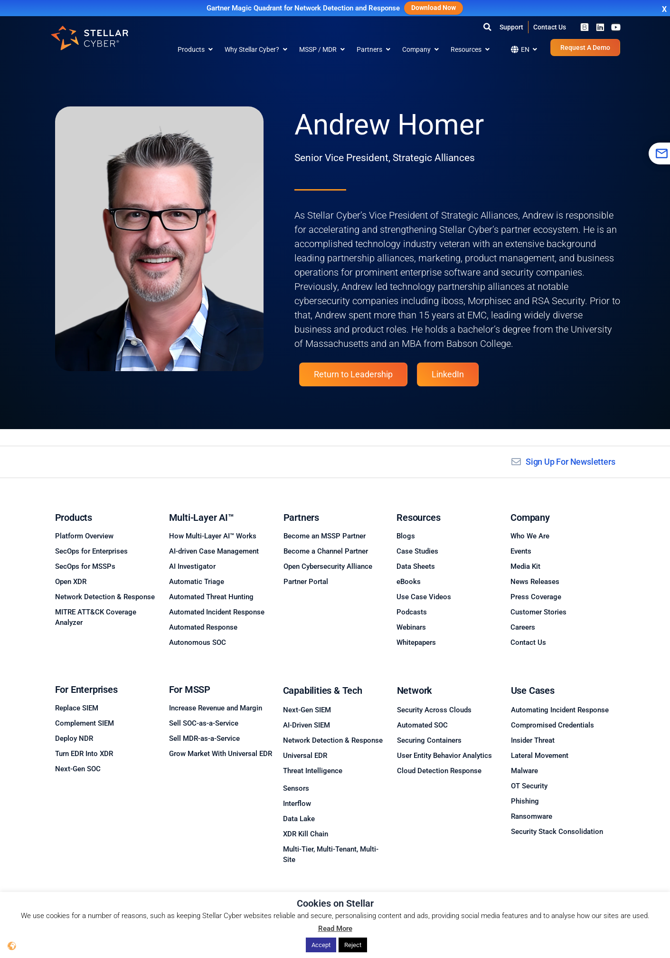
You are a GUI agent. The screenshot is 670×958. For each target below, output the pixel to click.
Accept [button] (320, 944)
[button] (488, 27)
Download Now (433, 8)
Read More (335, 929)
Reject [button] (352, 944)
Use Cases (533, 690)
